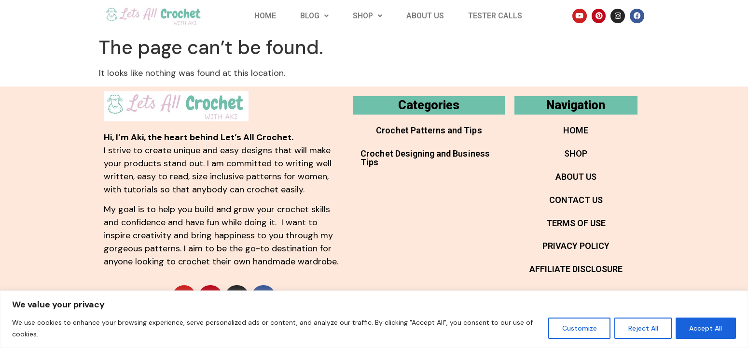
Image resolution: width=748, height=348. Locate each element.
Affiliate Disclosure (576, 269)
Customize (578, 328)
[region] (374, 319)
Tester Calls (495, 15)
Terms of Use (576, 223)
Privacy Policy (575, 246)
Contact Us (576, 200)
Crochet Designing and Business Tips (424, 157)
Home (265, 15)
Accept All (705, 328)
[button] (314, 16)
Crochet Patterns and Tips (429, 130)
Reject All (642, 328)
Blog (314, 15)
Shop (367, 15)
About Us (425, 15)
